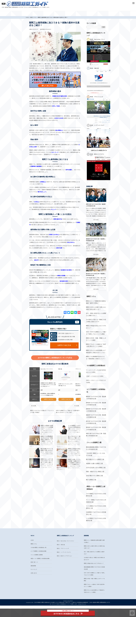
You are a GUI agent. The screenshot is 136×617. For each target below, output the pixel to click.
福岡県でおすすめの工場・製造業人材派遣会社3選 (96, 422)
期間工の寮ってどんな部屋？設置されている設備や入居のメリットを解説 (74, 465)
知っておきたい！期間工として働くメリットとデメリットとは (74, 440)
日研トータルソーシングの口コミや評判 (96, 393)
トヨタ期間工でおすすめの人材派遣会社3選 (74, 427)
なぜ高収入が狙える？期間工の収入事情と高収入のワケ (96, 332)
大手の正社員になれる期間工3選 (95, 480)
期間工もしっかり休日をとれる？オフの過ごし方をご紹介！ (47, 463)
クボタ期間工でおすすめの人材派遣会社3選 (96, 507)
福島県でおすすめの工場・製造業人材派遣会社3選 (96, 428)
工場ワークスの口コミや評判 (94, 388)
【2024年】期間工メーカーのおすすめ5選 (95, 466)
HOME (32, 550)
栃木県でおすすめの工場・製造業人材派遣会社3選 (96, 434)
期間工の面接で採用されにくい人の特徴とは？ (47, 427)
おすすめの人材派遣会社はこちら (68, 613)
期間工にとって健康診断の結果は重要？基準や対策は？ (96, 314)
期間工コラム (34, 554)
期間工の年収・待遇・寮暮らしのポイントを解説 (96, 351)
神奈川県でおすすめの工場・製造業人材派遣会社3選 (96, 447)
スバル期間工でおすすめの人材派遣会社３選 (96, 519)
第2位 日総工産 (61, 555)
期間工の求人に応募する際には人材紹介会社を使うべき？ (96, 320)
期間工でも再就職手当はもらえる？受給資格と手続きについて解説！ (47, 440)
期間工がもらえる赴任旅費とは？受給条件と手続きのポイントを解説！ (96, 363)
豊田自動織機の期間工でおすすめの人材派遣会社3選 (96, 460)
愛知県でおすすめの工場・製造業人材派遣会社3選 (96, 440)
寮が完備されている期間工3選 (47, 452)
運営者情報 (33, 577)
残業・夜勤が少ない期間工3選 (95, 484)
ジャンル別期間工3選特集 (37, 565)
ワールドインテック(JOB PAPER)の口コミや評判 (96, 383)
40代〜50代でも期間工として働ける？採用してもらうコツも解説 (96, 345)
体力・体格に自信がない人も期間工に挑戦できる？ (96, 326)
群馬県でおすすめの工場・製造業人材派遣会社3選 (96, 416)
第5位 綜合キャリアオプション (64, 566)
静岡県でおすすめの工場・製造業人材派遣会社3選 (96, 410)
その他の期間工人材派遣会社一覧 (38, 558)
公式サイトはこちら (67, 345)
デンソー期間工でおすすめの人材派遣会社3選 (96, 513)
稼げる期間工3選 (91, 492)
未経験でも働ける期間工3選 (94, 475)
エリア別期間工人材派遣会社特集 (38, 561)
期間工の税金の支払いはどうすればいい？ (74, 452)
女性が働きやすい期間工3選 (94, 488)
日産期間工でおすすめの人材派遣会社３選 (96, 525)
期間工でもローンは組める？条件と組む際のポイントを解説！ (96, 357)
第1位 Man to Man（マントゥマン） (66, 551)
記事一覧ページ (34, 573)
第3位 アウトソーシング (63, 558)
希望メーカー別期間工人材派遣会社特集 (40, 569)
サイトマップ (34, 580)
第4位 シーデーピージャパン (64, 562)
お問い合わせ (34, 584)
